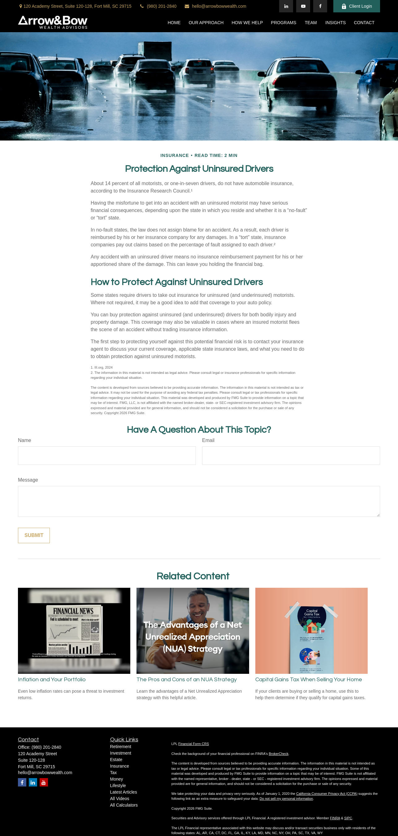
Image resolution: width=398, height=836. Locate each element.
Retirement (120, 746)
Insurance (119, 766)
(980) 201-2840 (158, 6)
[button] (174, 22)
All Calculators (124, 805)
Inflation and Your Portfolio (52, 679)
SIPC (348, 818)
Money (116, 779)
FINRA (335, 818)
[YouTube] (303, 6)
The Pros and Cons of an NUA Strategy (186, 679)
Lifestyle (118, 785)
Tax (113, 772)
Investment (120, 753)
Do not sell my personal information (286, 798)
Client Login (356, 6)
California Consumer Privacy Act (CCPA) (326, 793)
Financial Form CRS (193, 744)
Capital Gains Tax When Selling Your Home (308, 679)
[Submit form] (34, 535)
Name (24, 440)
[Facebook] (320, 6)
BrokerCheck (278, 754)
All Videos (119, 798)
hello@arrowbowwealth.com (215, 6)
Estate (116, 759)
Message (28, 480)
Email (208, 440)
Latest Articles (123, 792)
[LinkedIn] (286, 6)
